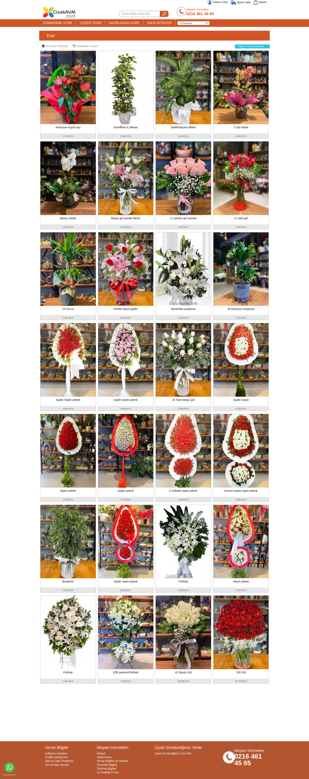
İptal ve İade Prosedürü (59, 760)
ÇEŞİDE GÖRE (90, 23)
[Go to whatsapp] (9, 767)
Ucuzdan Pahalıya (55, 46)
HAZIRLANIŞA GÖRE (124, 23)
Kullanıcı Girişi (218, 2)
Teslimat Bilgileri (107, 768)
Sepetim (260, 2)
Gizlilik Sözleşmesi (56, 757)
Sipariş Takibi (241, 2)
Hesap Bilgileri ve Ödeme (112, 760)
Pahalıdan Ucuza (85, 46)
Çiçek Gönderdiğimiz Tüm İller (172, 753)
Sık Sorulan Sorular (57, 764)
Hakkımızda (104, 757)
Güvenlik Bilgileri (107, 764)
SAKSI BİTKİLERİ (159, 23)
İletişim (101, 753)
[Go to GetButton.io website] (9, 775)
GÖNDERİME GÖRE (57, 23)
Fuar (51, 36)
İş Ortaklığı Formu (108, 772)
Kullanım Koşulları (56, 753)
